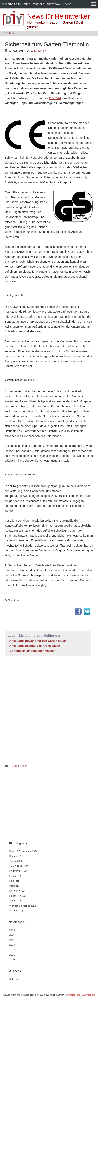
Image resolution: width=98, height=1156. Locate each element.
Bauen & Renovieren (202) (23, 851)
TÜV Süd (55, 98)
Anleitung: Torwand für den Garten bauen (38, 640)
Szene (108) (15, 900)
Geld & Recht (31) (18, 866)
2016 (12, 930)
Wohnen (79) (16, 910)
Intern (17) (14, 886)
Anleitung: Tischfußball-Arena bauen (34, 645)
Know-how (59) (17, 891)
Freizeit (15, 766)
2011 (12, 955)
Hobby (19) (15, 876)
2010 (12, 959)
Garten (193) (16, 861)
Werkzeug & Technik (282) (23, 906)
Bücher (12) (15, 856)
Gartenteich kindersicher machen (32, 650)
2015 (12, 935)
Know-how (40, 50)
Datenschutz (88, 995)
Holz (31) (14, 881)
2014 (12, 940)
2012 (12, 949)
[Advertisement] (39, 709)
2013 (12, 945)
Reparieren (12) (17, 896)
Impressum (74, 995)
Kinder (23, 766)
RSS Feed (14, 979)
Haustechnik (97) (18, 871)
